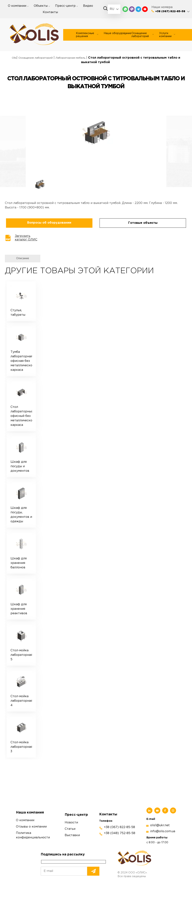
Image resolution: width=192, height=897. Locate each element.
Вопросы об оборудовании (49, 222)
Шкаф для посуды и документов (19, 466)
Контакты (50, 12)
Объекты (41, 5)
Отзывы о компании (31, 826)
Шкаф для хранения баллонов (18, 563)
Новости (71, 822)
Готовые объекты (143, 223)
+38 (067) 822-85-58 (170, 11)
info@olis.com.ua (162, 831)
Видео (88, 5)
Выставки (72, 835)
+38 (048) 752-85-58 (119, 833)
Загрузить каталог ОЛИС (26, 238)
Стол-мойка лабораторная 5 (21, 655)
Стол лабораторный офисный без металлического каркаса (21, 416)
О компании (17, 5)
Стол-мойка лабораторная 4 (21, 701)
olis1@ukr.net (160, 825)
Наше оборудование (117, 33)
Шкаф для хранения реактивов (18, 609)
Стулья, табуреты (17, 312)
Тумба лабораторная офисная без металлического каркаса (21, 361)
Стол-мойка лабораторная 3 (21, 747)
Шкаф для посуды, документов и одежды (21, 515)
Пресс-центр (65, 5)
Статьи (70, 829)
